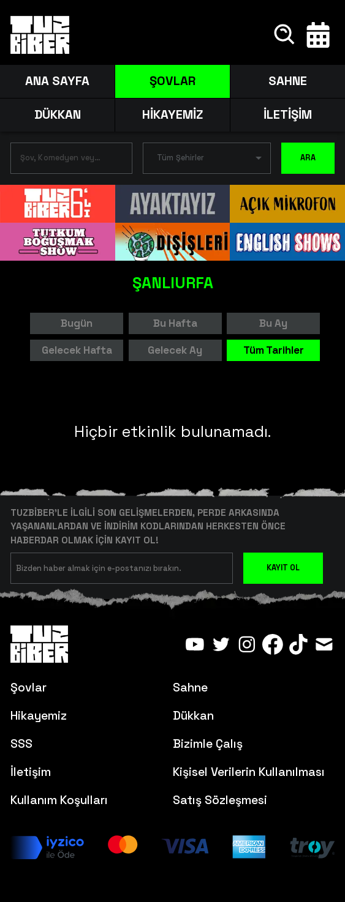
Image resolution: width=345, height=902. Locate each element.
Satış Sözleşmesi (220, 800)
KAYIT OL (283, 568)
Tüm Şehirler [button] (180, 158)
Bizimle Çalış (208, 743)
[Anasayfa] (39, 34)
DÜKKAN (57, 114)
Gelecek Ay (175, 350)
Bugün (77, 323)
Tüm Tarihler (273, 350)
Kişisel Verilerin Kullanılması (249, 772)
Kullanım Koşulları (59, 800)
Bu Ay (273, 323)
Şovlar (28, 687)
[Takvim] (318, 34)
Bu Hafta (175, 323)
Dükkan (193, 715)
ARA (308, 158)
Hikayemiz (38, 715)
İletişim (30, 772)
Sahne (190, 687)
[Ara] (284, 34)
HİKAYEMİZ (172, 114)
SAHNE (287, 81)
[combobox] (62, 160)
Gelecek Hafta (77, 350)
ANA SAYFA (57, 81)
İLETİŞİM (287, 114)
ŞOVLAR (172, 81)
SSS (21, 743)
